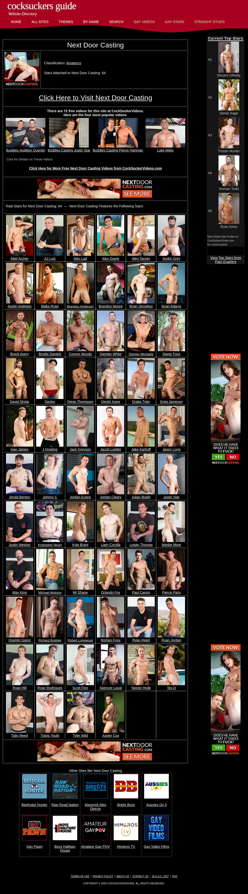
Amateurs (73, 63)
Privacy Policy (103, 876)
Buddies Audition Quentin (25, 148)
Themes (66, 22)
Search (116, 22)
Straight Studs (209, 22)
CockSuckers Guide (41, 5)
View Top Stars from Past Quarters (225, 260)
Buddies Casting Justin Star (69, 148)
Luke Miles (165, 148)
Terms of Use (80, 876)
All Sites (40, 22)
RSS (174, 876)
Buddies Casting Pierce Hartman (118, 148)
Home (16, 22)
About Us (123, 876)
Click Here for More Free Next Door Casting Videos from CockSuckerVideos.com (95, 168)
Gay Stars (174, 22)
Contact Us (140, 876)
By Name (91, 22)
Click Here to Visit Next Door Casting (95, 98)
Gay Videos (144, 22)
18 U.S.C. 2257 (160, 876)
